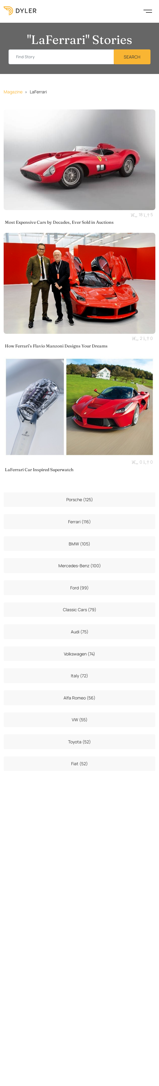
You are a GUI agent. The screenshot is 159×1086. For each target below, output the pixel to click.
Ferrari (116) (79, 522)
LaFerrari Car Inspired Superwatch (39, 469)
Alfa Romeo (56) (79, 698)
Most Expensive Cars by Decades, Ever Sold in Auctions (59, 222)
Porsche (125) (79, 499)
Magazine (13, 92)
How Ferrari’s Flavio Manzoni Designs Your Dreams (56, 346)
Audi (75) (79, 632)
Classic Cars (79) (79, 609)
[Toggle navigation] (147, 10)
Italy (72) (79, 676)
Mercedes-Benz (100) (79, 565)
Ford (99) (79, 588)
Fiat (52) (79, 763)
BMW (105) (79, 544)
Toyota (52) (79, 742)
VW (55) (80, 719)
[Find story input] (61, 56)
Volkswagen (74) (79, 654)
